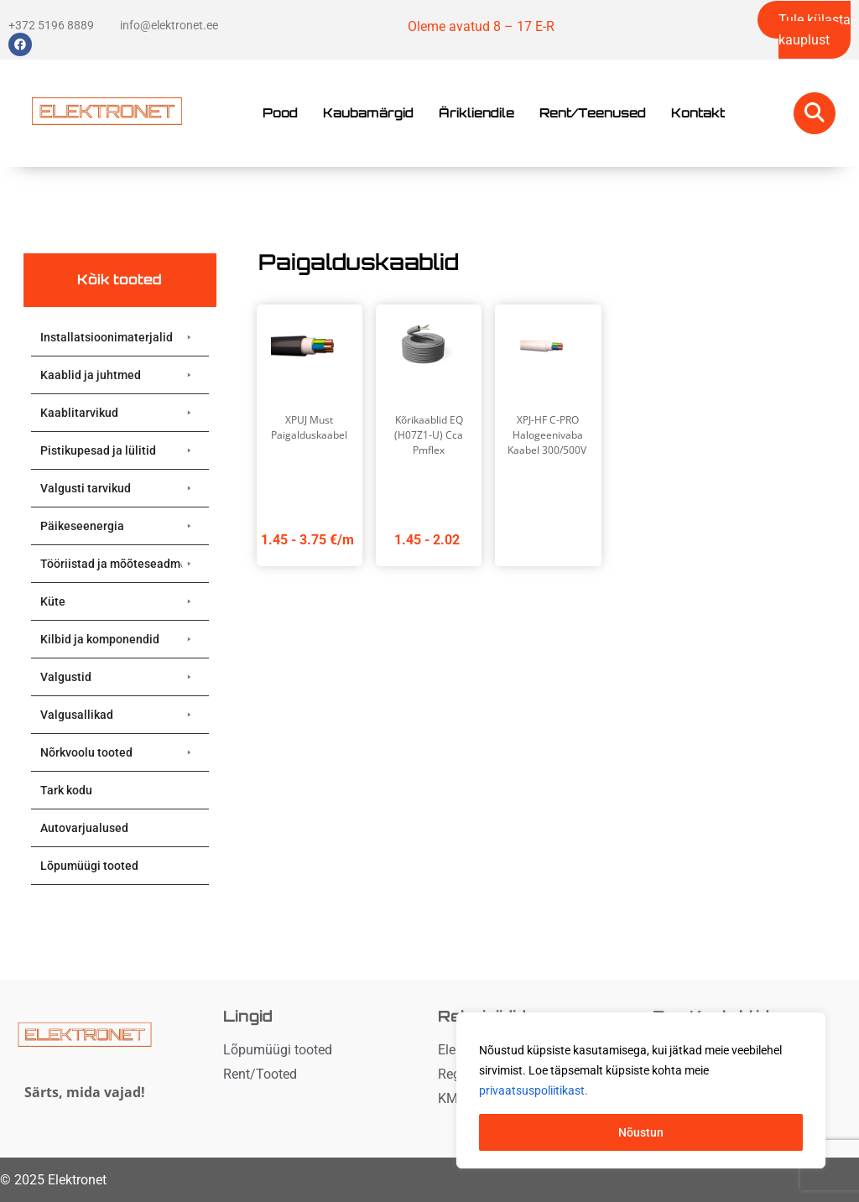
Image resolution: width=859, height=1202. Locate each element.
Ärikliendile (476, 113)
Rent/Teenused (592, 113)
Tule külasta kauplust (814, 30)
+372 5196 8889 (51, 25)
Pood (280, 113)
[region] (640, 1090)
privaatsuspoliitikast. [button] (533, 1090)
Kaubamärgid (368, 113)
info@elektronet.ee (169, 25)
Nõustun (641, 1132)
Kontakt (698, 113)
